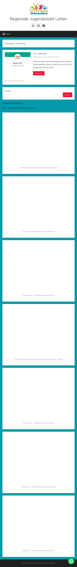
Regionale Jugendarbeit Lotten (38, 18)
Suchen (8, 91)
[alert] (38, 108)
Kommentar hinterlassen (16, 81)
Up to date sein (40, 53)
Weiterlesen (39, 73)
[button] (71, 561)
